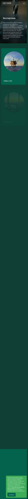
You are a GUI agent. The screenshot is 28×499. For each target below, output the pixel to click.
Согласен (11, 494)
